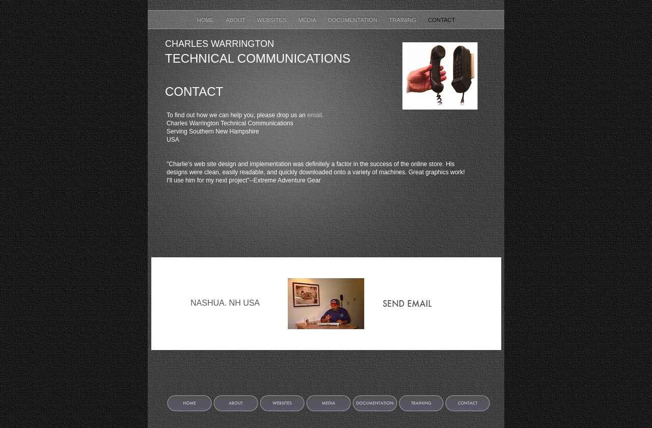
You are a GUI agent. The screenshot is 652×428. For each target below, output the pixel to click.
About (236, 20)
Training (403, 20)
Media (308, 20)
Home (206, 20)
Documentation (353, 20)
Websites (272, 20)
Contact (441, 20)
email (314, 115)
